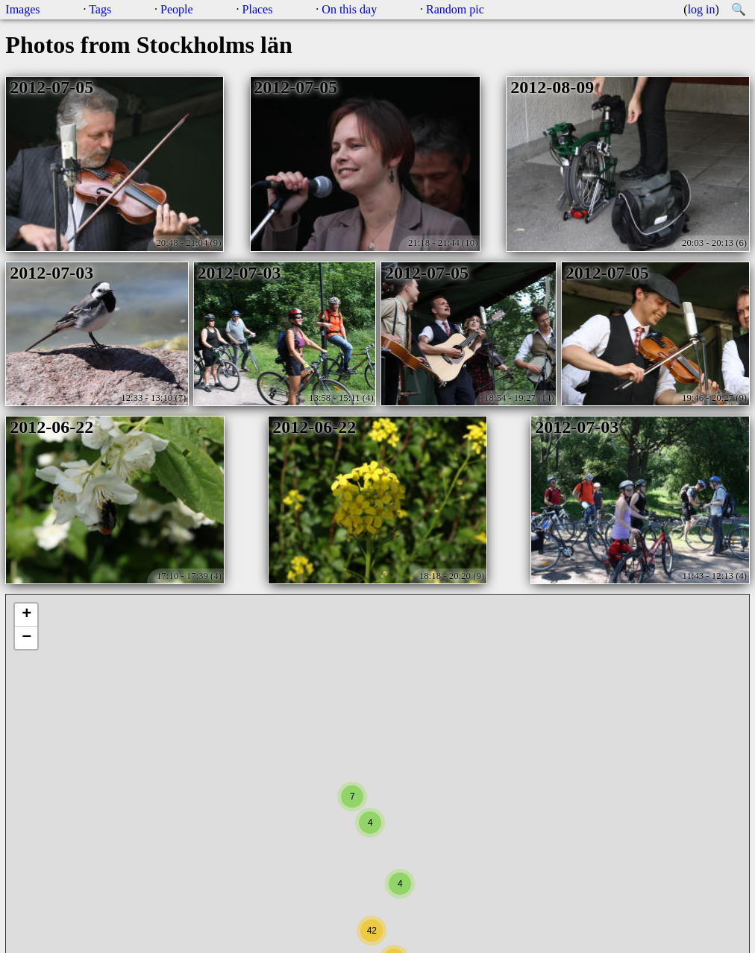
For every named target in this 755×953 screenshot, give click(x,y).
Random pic (455, 9)
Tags (100, 9)
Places (257, 9)
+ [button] (26, 615)
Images (22, 9)
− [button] (26, 638)
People (176, 9)
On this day (349, 9)
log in (701, 9)
